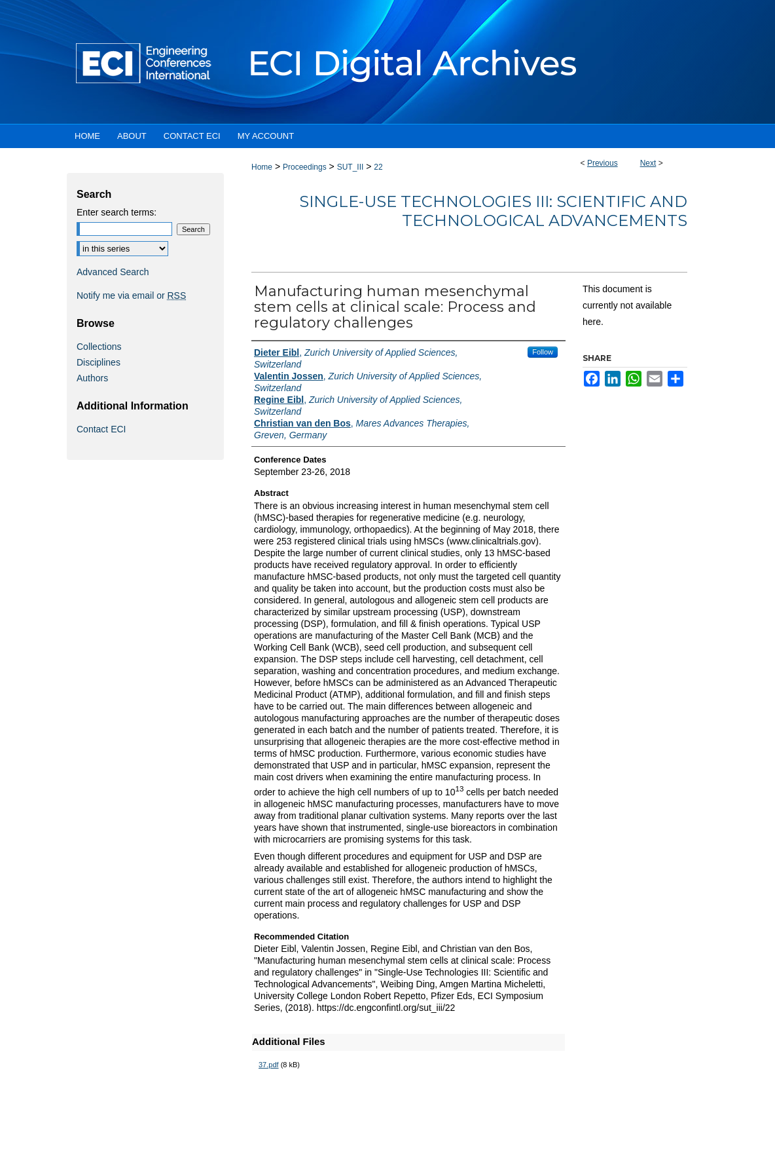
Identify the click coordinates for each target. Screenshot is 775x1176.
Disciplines (98, 362)
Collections (99, 346)
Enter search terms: (116, 212)
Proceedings (305, 167)
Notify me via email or (131, 295)
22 (378, 167)
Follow (542, 352)
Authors (92, 378)
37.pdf (269, 1065)
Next (648, 163)
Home (261, 167)
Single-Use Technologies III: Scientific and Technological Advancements (493, 211)
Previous (602, 163)
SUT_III (350, 167)
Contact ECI (101, 429)
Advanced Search (113, 272)
